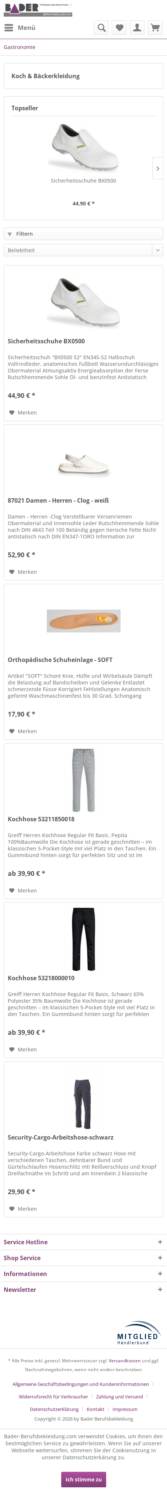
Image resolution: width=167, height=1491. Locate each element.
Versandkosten (125, 1360)
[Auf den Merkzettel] (23, 412)
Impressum (125, 1409)
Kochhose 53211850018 (41, 819)
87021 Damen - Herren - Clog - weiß (58, 500)
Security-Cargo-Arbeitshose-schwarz (61, 1137)
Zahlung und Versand (119, 1396)
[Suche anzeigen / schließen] (101, 27)
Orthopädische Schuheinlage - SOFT (60, 660)
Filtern (20, 233)
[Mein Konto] (137, 27)
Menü (19, 27)
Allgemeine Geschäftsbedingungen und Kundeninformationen (81, 1384)
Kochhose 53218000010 (41, 978)
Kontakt (95, 1409)
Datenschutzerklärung (54, 1409)
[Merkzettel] (119, 27)
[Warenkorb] (155, 27)
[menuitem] (19, 27)
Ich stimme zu (84, 1479)
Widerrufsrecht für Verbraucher (53, 1396)
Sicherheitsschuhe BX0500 (83, 180)
